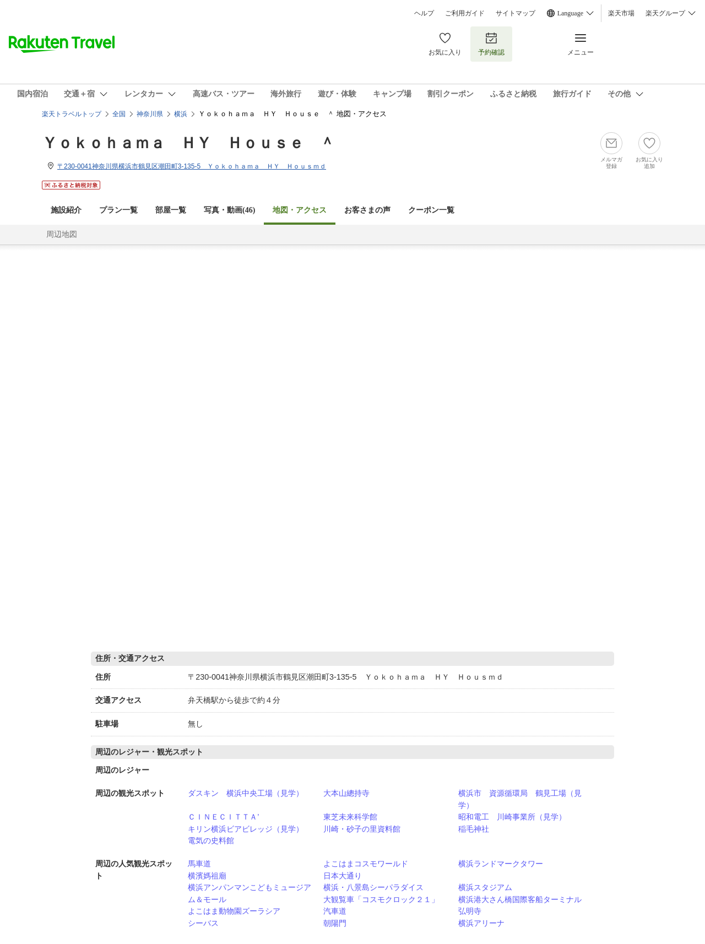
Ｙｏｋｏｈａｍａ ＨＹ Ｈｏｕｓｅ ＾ (188, 142)
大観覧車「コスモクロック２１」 (381, 899)
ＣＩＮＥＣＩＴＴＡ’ (223, 816)
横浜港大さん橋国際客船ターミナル (520, 899)
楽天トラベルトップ (71, 114)
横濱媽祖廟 (207, 875)
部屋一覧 (170, 210)
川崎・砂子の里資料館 (361, 828)
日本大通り (342, 875)
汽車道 (334, 911)
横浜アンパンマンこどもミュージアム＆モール (249, 893)
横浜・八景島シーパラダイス (373, 887)
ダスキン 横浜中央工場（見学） (245, 793)
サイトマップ (515, 13)
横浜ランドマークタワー (500, 863)
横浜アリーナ (481, 923)
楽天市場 (621, 13)
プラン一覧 (118, 210)
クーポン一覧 (431, 210)
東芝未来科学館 (350, 816)
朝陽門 (334, 923)
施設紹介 (66, 210)
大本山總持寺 (346, 793)
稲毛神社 (473, 828)
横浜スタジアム (485, 887)
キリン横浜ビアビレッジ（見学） (245, 828)
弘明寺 (469, 911)
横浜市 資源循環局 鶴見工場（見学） (520, 799)
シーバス (203, 923)
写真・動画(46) (229, 210)
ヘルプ (424, 13)
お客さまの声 (367, 210)
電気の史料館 (211, 840)
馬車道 (199, 863)
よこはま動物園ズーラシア (234, 911)
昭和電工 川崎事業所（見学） (512, 816)
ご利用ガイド (465, 13)
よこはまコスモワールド (365, 863)
